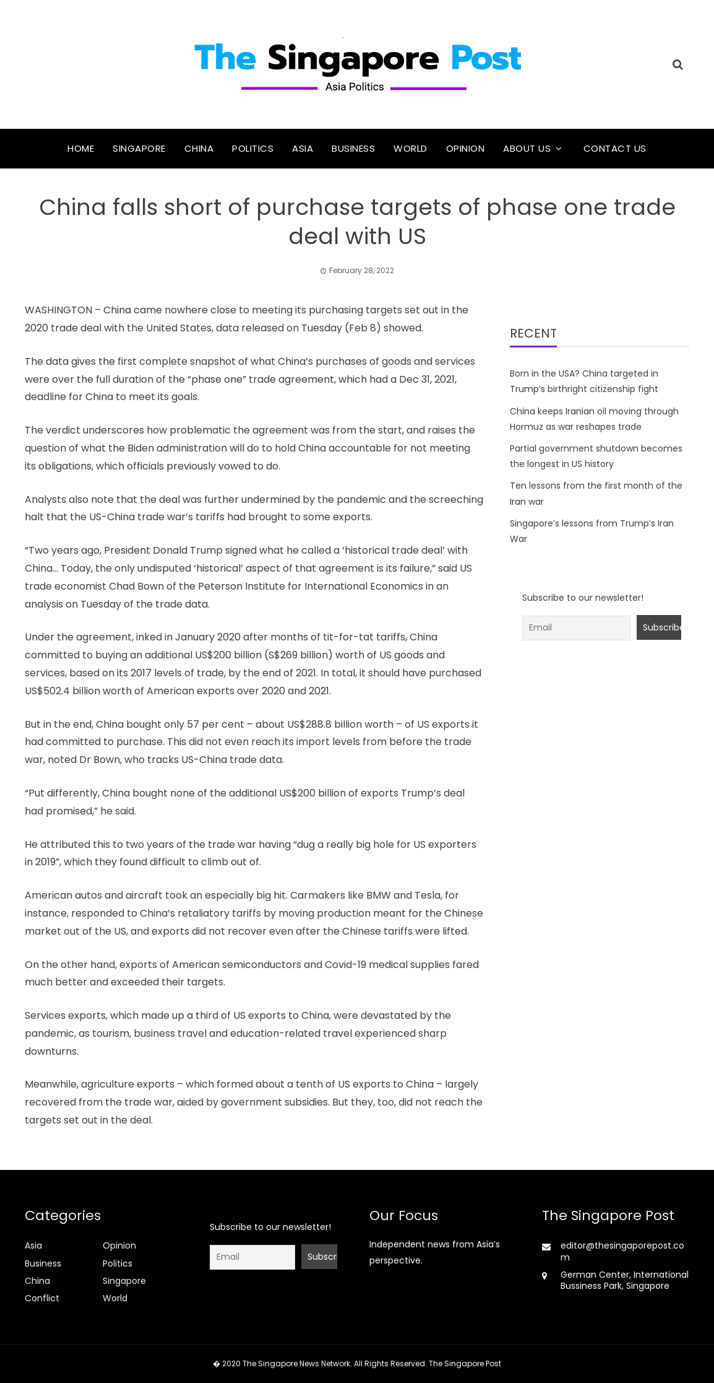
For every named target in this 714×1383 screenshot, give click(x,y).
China (199, 148)
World (411, 148)
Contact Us (615, 148)
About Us (527, 148)
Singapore (139, 148)
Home (80, 148)
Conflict (42, 1298)
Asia (302, 148)
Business (353, 148)
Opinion (465, 148)
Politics (252, 148)
